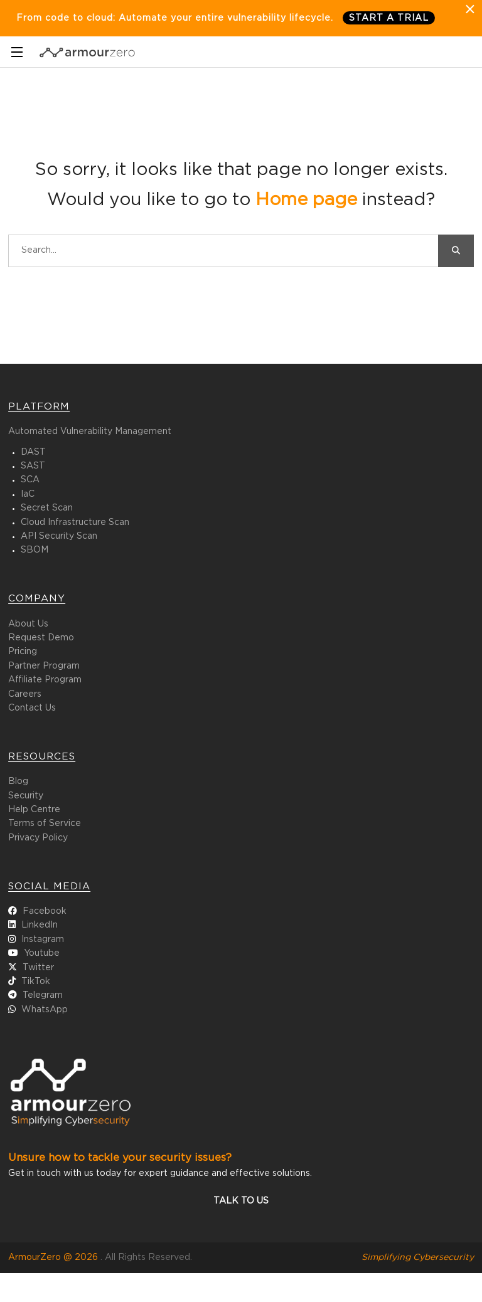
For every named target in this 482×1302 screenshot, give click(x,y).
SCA (30, 480)
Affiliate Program (45, 680)
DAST (33, 452)
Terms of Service (44, 823)
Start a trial (389, 18)
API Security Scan (59, 536)
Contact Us (32, 708)
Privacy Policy (38, 838)
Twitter (38, 967)
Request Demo (41, 638)
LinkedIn (39, 925)
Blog (18, 781)
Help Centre (34, 809)
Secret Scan (47, 508)
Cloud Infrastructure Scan (75, 522)
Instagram (42, 939)
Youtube (42, 953)
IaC (28, 494)
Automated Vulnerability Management (89, 431)
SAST (33, 466)
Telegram (43, 995)
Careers (24, 694)
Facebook (45, 911)
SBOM (34, 550)
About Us (28, 624)
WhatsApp (44, 1010)
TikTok (35, 981)
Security (25, 796)
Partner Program (44, 666)
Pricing (22, 651)
